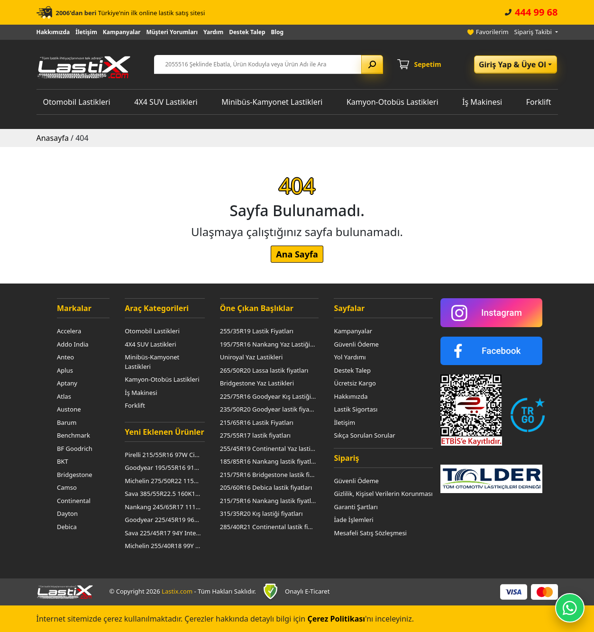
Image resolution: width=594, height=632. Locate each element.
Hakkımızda (53, 32)
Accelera (69, 331)
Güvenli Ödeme (356, 344)
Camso (67, 487)
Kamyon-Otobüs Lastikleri (393, 102)
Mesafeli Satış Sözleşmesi (370, 533)
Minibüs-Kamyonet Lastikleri (271, 102)
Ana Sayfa (297, 254)
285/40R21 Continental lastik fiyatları (268, 526)
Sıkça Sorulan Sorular (364, 435)
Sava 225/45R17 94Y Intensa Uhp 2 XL (163, 533)
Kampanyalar (122, 32)
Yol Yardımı (350, 357)
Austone (69, 409)
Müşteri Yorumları (172, 32)
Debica (67, 526)
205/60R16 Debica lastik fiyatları (266, 487)
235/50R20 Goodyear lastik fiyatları (268, 409)
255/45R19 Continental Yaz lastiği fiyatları (268, 448)
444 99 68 (536, 12)
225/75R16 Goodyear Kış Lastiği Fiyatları (268, 396)
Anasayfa (53, 138)
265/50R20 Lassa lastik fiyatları (264, 370)
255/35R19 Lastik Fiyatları (256, 331)
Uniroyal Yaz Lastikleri (251, 357)
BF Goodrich (74, 448)
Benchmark (73, 435)
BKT (62, 461)
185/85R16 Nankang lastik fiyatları (268, 461)
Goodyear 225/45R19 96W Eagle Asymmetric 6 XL (163, 519)
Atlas (64, 396)
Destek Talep (247, 32)
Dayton (67, 513)
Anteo (65, 357)
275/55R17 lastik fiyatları (255, 435)
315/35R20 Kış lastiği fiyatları (261, 513)
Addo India (73, 344)
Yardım (213, 32)
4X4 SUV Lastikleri (165, 102)
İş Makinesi (482, 102)
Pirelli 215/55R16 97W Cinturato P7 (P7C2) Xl (163, 454)
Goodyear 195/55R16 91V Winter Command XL (163, 467)
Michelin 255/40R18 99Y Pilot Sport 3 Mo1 (163, 545)
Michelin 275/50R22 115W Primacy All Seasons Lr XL (163, 480)
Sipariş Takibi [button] (534, 31)
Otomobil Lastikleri (76, 102)
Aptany (67, 383)
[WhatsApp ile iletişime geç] (570, 608)
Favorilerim (492, 31)
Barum (66, 422)
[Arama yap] (372, 64)
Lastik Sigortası (355, 409)
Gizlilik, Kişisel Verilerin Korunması (383, 493)
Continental (74, 500)
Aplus (65, 370)
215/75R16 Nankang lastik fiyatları (268, 500)
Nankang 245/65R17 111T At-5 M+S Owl (163, 507)
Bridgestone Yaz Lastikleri (257, 383)
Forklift (538, 102)
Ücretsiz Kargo (354, 383)
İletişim (86, 32)
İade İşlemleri (353, 519)
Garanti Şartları (355, 507)
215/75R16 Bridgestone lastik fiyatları (268, 474)
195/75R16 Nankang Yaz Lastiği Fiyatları (268, 344)
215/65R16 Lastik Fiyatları (256, 422)
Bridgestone (74, 474)
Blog (277, 32)
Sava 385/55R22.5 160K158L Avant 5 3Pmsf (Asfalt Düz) (163, 493)
